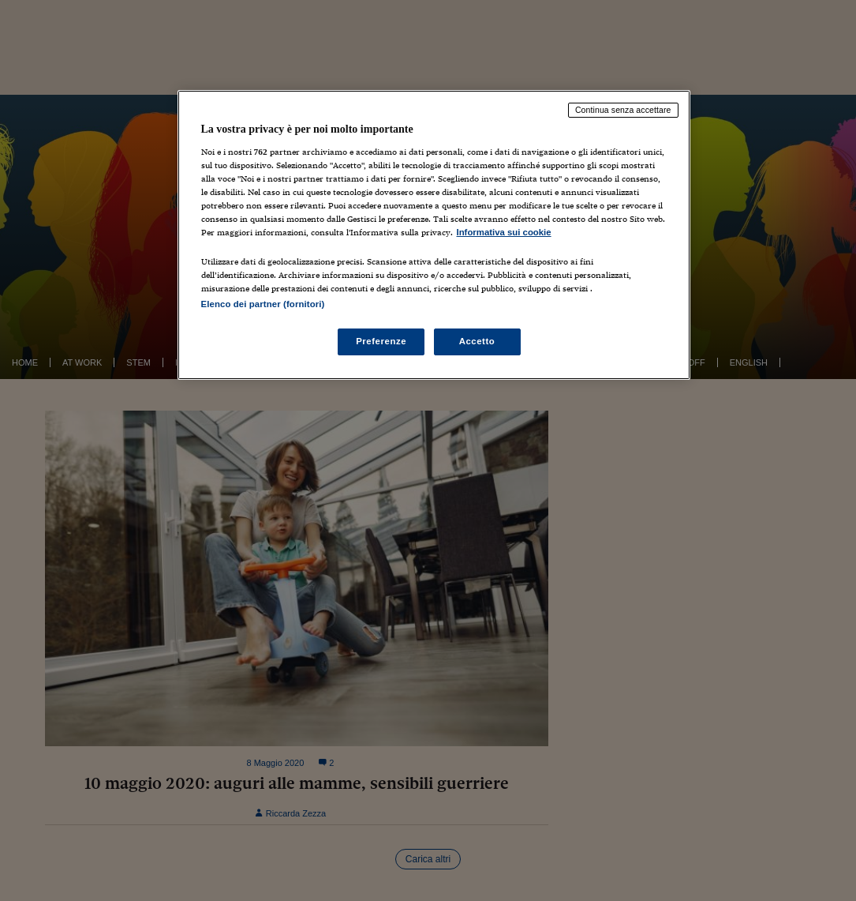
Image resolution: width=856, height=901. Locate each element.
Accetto (477, 341)
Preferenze (381, 341)
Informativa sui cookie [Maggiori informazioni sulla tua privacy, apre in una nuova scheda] (504, 232)
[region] (434, 235)
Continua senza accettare (623, 110)
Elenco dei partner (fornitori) (263, 304)
